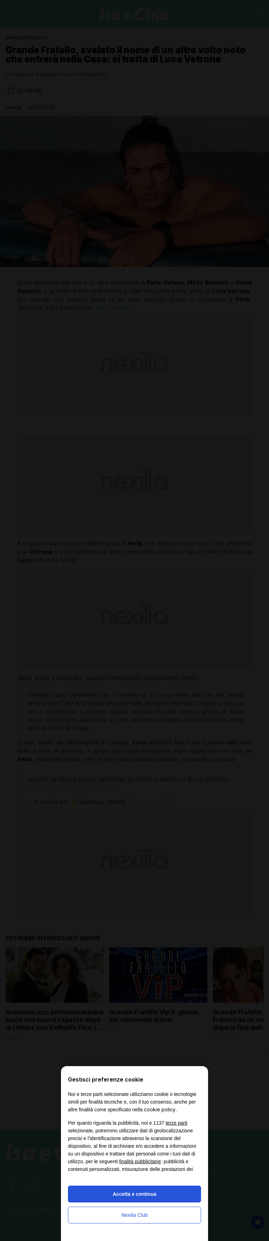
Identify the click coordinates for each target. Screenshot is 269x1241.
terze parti (176, 1123)
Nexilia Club (135, 1215)
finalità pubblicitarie (140, 1161)
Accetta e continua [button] (134, 1194)
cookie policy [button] (159, 1109)
